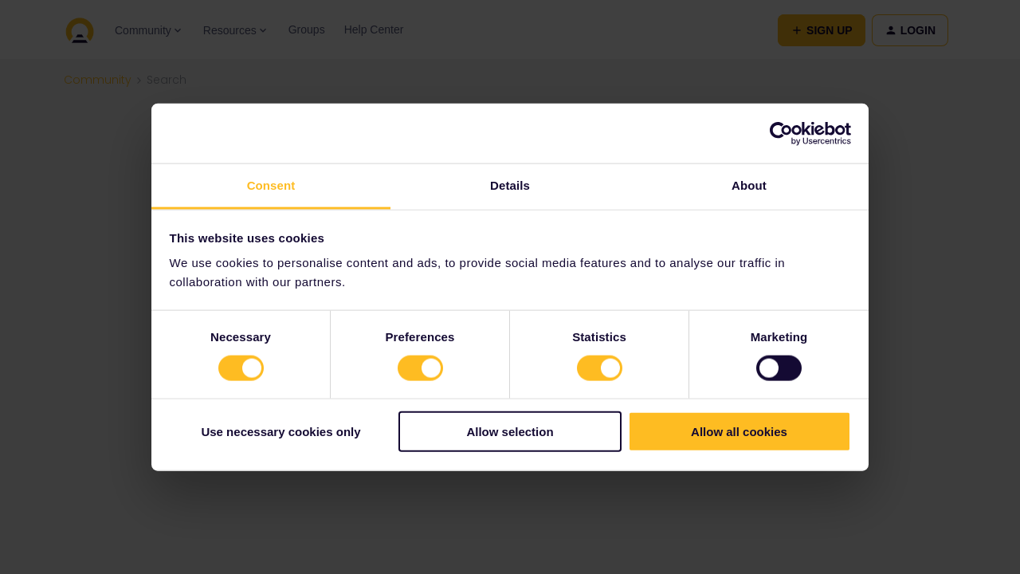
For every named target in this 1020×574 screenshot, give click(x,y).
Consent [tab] (271, 185)
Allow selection (509, 431)
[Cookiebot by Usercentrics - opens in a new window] (781, 133)
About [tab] (749, 185)
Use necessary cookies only (280, 431)
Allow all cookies (739, 431)
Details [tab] (510, 185)
